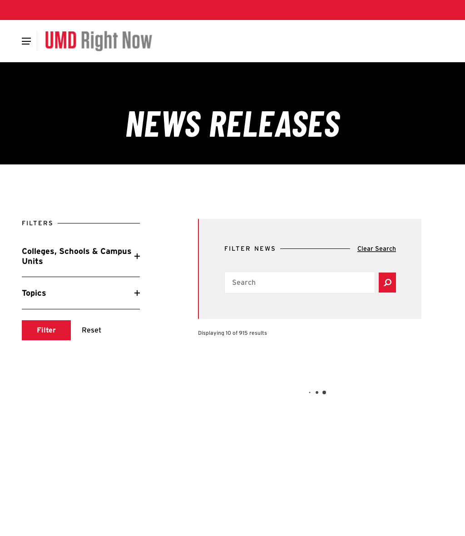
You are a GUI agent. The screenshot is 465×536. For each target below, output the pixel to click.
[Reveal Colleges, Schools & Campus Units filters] (81, 256)
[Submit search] (46, 330)
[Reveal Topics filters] (81, 293)
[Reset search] (91, 330)
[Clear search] (376, 248)
